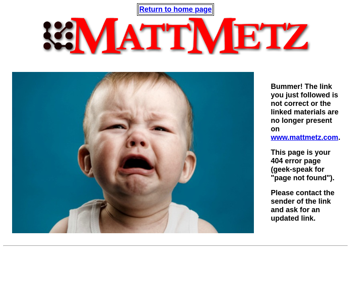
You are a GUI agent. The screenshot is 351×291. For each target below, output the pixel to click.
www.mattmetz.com (304, 137)
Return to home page (175, 9)
